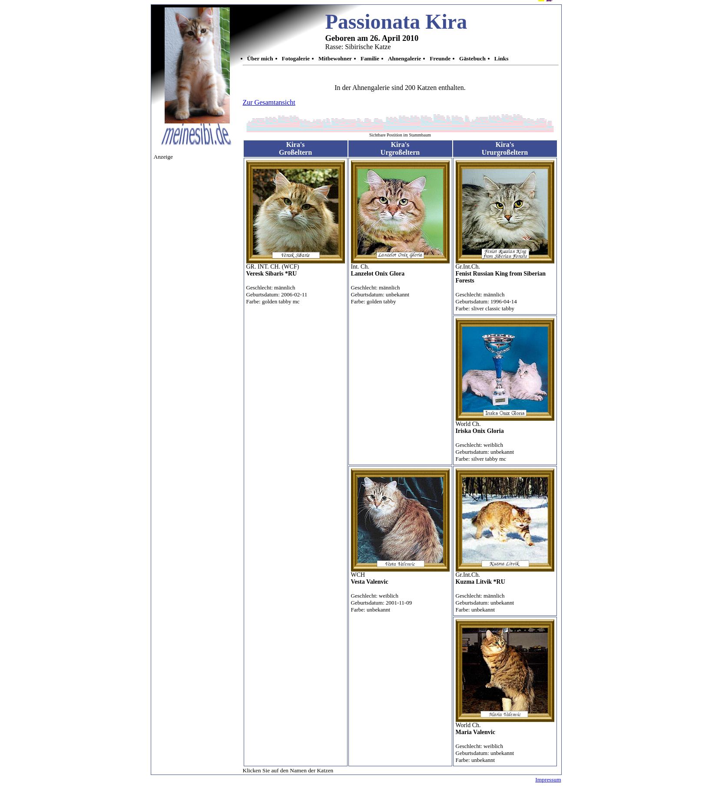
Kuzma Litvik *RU (480, 582)
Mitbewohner (335, 58)
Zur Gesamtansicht (269, 102)
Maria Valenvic (475, 732)
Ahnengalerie (404, 58)
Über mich (260, 58)
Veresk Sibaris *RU (271, 273)
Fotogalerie (296, 58)
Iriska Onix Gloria (480, 431)
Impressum (548, 779)
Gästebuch (472, 58)
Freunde (440, 58)
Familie (370, 58)
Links (501, 58)
